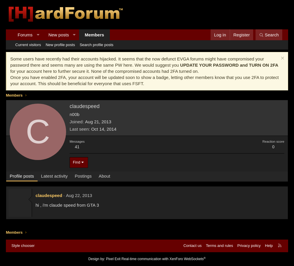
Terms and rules (219, 245)
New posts (58, 34)
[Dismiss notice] (281, 59)
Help (269, 245)
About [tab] (104, 176)
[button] (37, 34)
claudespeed (49, 195)
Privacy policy (249, 245)
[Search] (269, 34)
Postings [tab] (83, 176)
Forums (25, 34)
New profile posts (60, 45)
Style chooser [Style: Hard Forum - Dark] (23, 245)
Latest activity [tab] (54, 176)
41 (77, 146)
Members (94, 34)
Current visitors (28, 45)
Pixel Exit (113, 259)
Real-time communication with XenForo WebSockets (164, 259)
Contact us (192, 245)
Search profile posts (96, 45)
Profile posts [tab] (22, 176)
